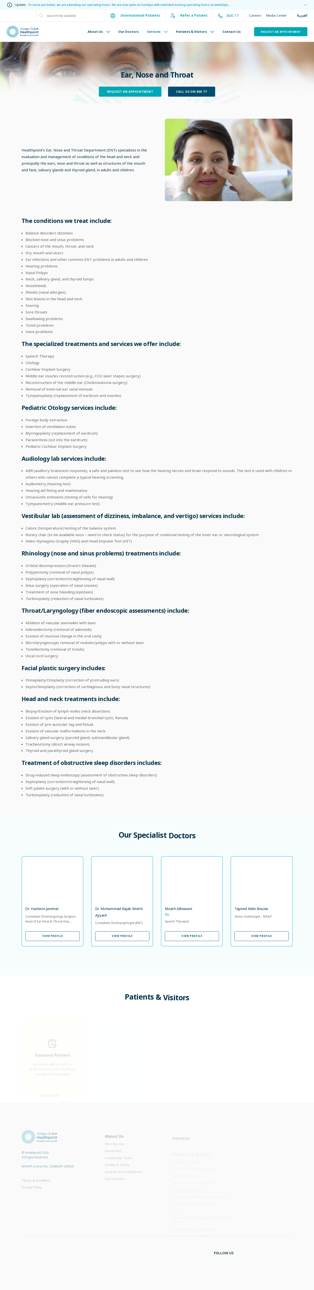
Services (157, 31)
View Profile (52, 936)
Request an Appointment (281, 32)
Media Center (276, 15)
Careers (255, 15)
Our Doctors (128, 31)
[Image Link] (228, 159)
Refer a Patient (189, 15)
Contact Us (231, 31)
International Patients (135, 15)
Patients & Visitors (195, 31)
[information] (157, 5)
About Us (99, 31)
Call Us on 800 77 (191, 91)
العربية (302, 15)
